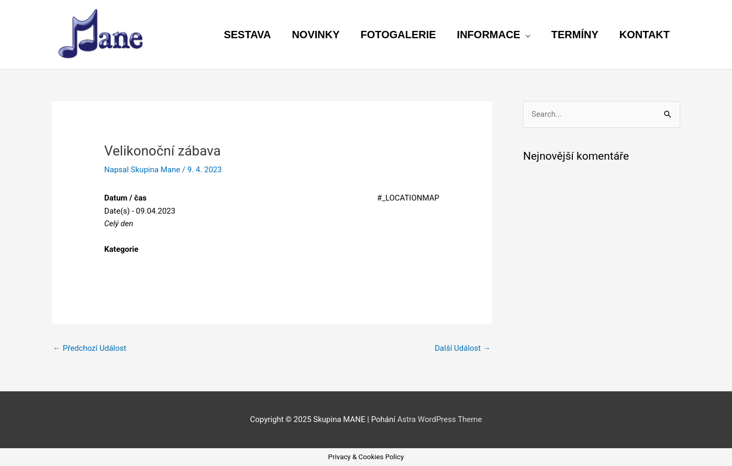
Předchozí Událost (89, 348)
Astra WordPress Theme (439, 419)
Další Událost (463, 348)
